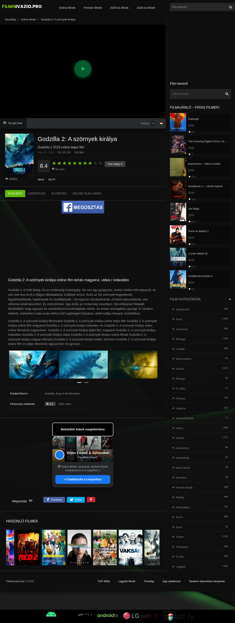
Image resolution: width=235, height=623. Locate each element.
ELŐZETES (58, 193)
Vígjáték (180, 566)
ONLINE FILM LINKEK (86, 193)
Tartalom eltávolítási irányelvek (207, 581)
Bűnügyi (180, 339)
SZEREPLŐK (36, 193)
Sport (179, 527)
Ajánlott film (182, 309)
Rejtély (180, 497)
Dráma (180, 368)
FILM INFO (15, 193)
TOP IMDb (103, 581)
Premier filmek (93, 7)
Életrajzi (180, 378)
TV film (180, 556)
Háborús (181, 408)
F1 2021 (181, 388)
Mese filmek (183, 467)
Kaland (180, 438)
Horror (179, 428)
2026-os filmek (146, 7)
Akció (41, 179)
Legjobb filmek (126, 581)
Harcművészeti (184, 418)
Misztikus (181, 477)
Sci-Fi (51, 179)
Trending (149, 581)
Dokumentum (183, 358)
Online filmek (67, 7)
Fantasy (180, 398)
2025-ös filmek (119, 7)
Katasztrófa (182, 457)
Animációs (182, 329)
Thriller (180, 537)
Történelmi (182, 547)
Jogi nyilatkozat (171, 581)
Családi (180, 349)
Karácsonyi (182, 448)
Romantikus (183, 507)
